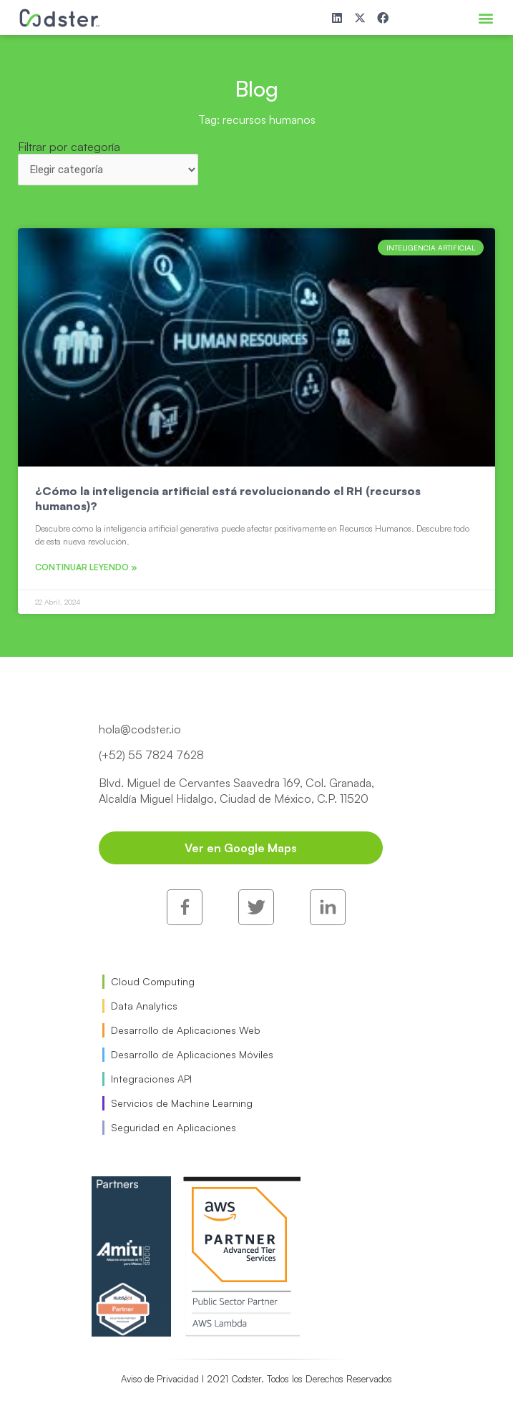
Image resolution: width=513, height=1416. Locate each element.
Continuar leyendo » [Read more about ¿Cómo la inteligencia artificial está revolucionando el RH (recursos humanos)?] (86, 567)
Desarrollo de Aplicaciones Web (185, 1030)
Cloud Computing (153, 981)
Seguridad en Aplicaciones (173, 1127)
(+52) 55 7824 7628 (151, 755)
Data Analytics (144, 1006)
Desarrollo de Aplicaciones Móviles (192, 1054)
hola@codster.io (140, 729)
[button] (485, 17)
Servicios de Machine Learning (182, 1103)
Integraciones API (151, 1079)
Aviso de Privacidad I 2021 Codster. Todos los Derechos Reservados (256, 1379)
